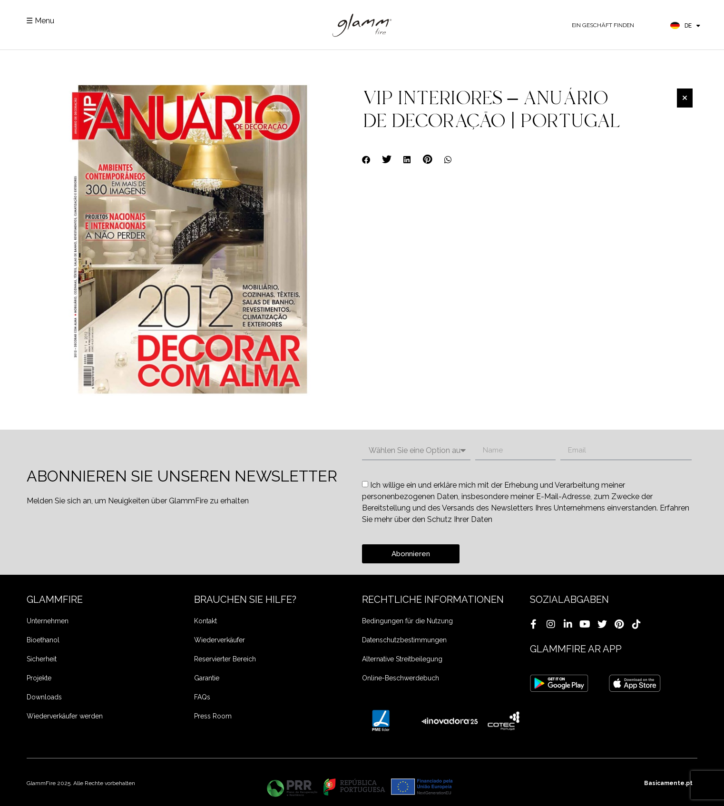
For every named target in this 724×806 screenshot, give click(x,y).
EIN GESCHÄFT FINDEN (603, 25)
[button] (366, 159)
